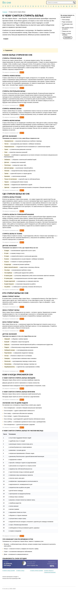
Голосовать (67, 37)
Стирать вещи (20, 570)
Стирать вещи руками (8, 570)
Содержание (8, 50)
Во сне (6, 2)
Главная (4, 12)
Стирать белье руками (36, 570)
